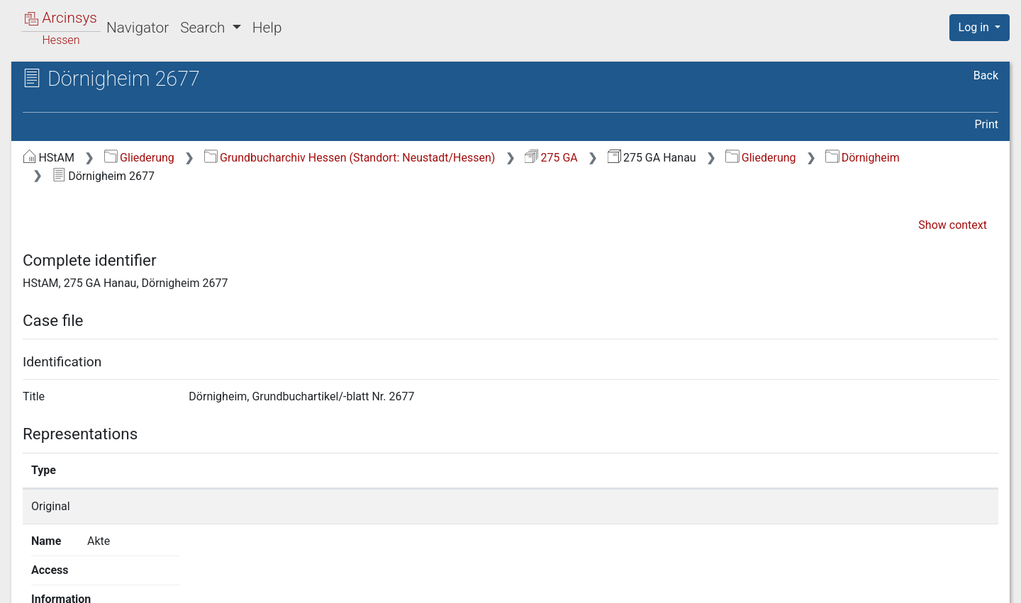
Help (267, 27)
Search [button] (204, 27)
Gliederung (139, 157)
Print (986, 124)
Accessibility (898, 584)
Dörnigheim (862, 157)
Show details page (742, 506)
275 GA (551, 157)
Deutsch (84, 573)
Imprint (985, 584)
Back (985, 75)
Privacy (811, 584)
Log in (975, 27)
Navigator (137, 27)
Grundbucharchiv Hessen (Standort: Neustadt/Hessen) (350, 157)
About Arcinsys (716, 584)
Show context (952, 225)
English (32, 573)
